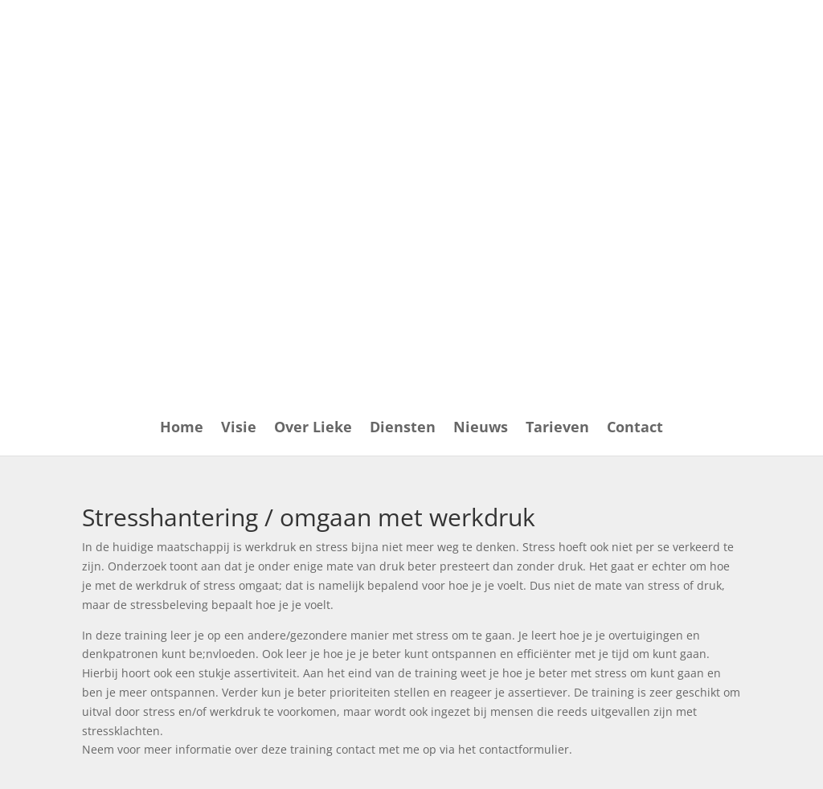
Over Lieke (313, 428)
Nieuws (480, 428)
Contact (635, 428)
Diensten (403, 428)
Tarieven (557, 428)
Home (181, 428)
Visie (238, 428)
